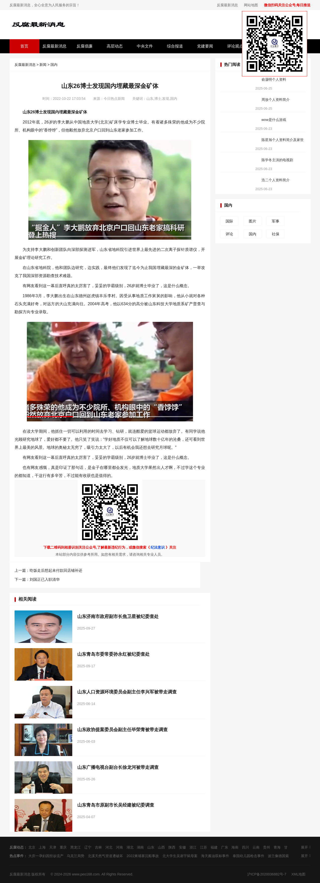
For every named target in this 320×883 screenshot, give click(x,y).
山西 (161, 847)
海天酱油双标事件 (215, 856)
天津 (52, 847)
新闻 (42, 65)
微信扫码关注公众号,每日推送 (287, 5)
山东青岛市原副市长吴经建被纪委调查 (115, 805)
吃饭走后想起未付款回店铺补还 (56, 570)
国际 (229, 221)
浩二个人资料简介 (276, 180)
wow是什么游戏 (274, 120)
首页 (24, 46)
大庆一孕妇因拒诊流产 (45, 856)
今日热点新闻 (114, 99)
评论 (229, 234)
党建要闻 (205, 46)
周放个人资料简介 (276, 100)
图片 (252, 221)
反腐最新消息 (227, 5)
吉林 (98, 847)
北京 (31, 847)
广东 (224, 847)
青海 (277, 847)
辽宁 (87, 847)
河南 (119, 847)
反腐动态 (17, 847)
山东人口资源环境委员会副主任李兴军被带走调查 (127, 691)
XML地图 (298, 874)
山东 (150, 847)
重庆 (63, 847)
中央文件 (145, 46)
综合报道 (175, 46)
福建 (214, 847)
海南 (234, 847)
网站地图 (251, 5)
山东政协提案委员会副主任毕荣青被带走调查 (122, 729)
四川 (245, 847)
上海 (42, 847)
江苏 (203, 847)
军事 (275, 221)
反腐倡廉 (85, 46)
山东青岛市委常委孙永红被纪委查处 (113, 654)
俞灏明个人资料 (274, 79)
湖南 (140, 847)
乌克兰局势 (75, 856)
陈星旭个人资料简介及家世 (283, 140)
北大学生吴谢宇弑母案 (180, 856)
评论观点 (235, 46)
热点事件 (17, 856)
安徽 (182, 847)
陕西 (171, 847)
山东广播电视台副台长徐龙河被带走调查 (118, 767)
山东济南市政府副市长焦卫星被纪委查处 (118, 616)
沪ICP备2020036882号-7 (266, 874)
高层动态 (115, 46)
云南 (256, 847)
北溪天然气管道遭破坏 (105, 856)
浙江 (193, 847)
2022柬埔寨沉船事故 (142, 856)
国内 (53, 65)
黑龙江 (75, 847)
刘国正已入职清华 (45, 579)
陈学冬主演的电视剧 (277, 160)
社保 (275, 234)
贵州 (266, 847)
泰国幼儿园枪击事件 (248, 856)
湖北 (130, 847)
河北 (108, 847)
